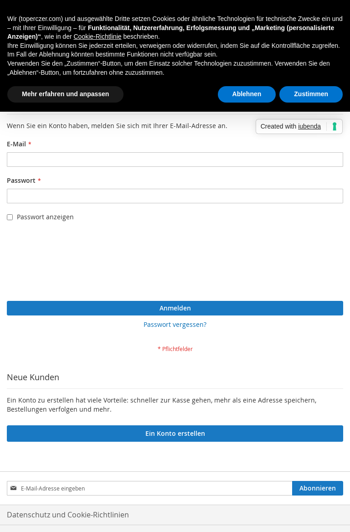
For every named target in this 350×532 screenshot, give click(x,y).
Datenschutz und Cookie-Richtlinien (68, 515)
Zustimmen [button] (311, 94)
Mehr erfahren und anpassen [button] (65, 94)
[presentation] (44, 263)
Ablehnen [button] (247, 94)
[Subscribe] (317, 488)
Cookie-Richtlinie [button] (97, 36)
